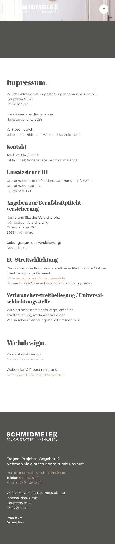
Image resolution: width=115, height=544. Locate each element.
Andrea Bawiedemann (25, 359)
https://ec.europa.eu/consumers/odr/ (36, 278)
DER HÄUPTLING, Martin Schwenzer (36, 375)
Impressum (14, 517)
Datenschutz (15, 522)
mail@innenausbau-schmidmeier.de (36, 473)
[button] (103, 9)
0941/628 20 (29, 478)
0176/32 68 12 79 (29, 483)
